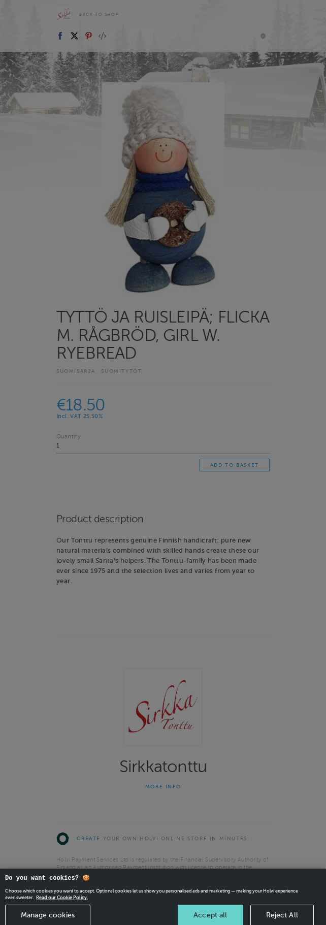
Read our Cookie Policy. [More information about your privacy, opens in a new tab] (62, 911)
